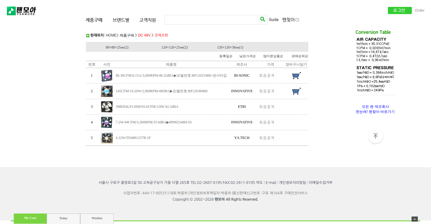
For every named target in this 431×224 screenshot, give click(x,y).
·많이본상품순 (272, 56)
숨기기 (415, 219)
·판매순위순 (299, 56)
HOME (111, 35)
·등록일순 (225, 56)
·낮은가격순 (247, 56)
